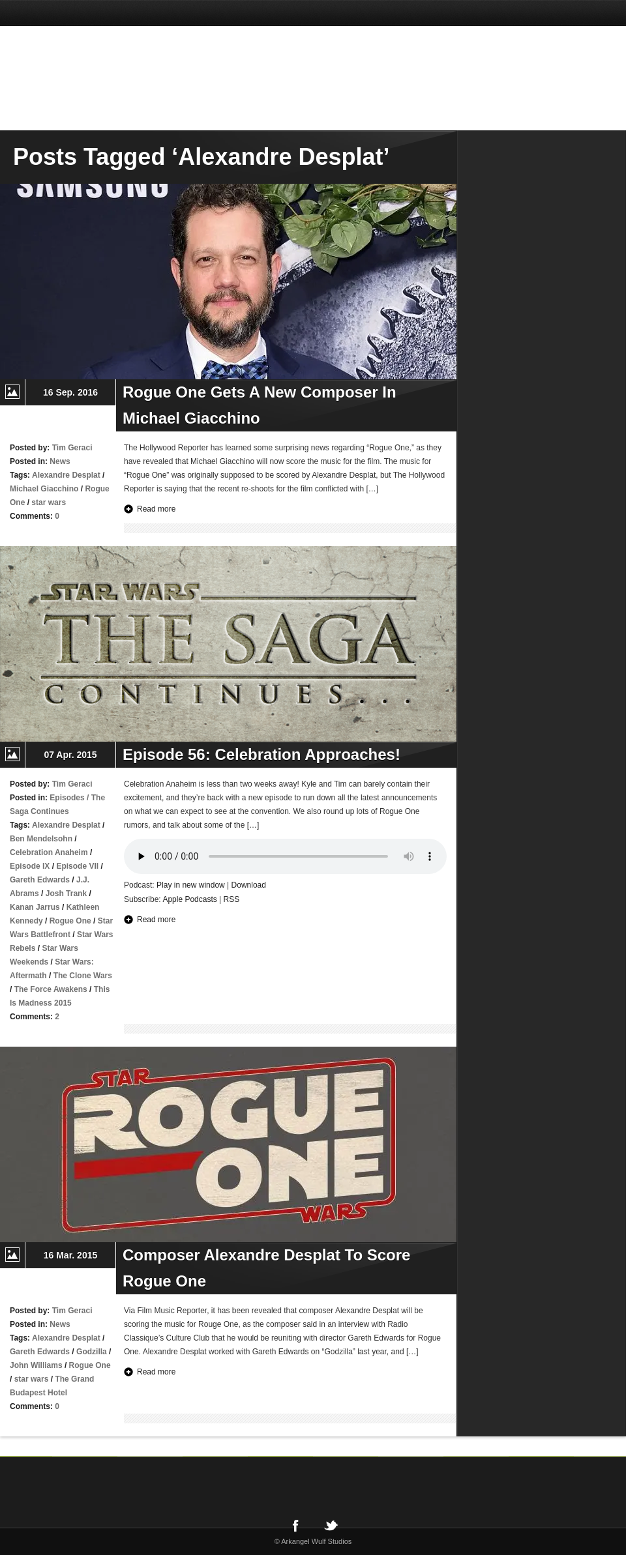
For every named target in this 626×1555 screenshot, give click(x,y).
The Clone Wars (82, 975)
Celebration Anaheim (49, 852)
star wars (48, 502)
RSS (232, 899)
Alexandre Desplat (66, 475)
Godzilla (91, 1351)
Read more (156, 509)
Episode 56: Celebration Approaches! (261, 754)
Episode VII (77, 866)
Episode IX (30, 866)
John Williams (36, 1365)
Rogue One (70, 920)
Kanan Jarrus (35, 907)
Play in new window (190, 885)
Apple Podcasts (189, 899)
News (60, 461)
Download (248, 885)
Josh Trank (66, 893)
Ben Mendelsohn (41, 838)
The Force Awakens (50, 989)
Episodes (67, 797)
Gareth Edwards (40, 879)
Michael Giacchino (44, 488)
